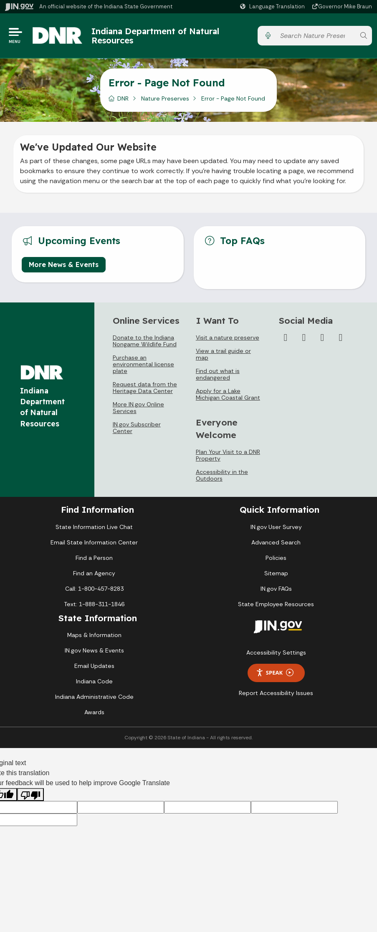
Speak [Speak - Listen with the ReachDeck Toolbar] (275, 673)
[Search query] (315, 36)
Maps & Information (94, 635)
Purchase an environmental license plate (143, 364)
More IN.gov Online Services (138, 408)
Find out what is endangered (218, 375)
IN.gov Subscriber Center (137, 428)
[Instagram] (304, 338)
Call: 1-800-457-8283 (94, 588)
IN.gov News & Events (94, 650)
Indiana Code (94, 681)
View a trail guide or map (223, 355)
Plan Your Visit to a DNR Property (228, 455)
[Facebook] (285, 338)
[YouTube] (322, 338)
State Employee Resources (276, 604)
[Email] (340, 338)
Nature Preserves (165, 99)
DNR (123, 99)
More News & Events (64, 265)
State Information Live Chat (94, 527)
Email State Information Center (94, 542)
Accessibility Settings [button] (276, 652)
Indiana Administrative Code (94, 696)
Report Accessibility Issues (276, 693)
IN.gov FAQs (276, 588)
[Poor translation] (30, 794)
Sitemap (276, 573)
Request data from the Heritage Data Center (145, 388)
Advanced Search (276, 542)
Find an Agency (94, 573)
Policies (276, 558)
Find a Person (94, 558)
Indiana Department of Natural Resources (155, 35)
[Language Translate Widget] (273, 7)
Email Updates (94, 666)
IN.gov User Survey (276, 527)
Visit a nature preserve (227, 338)
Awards (94, 712)
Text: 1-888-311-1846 (94, 604)
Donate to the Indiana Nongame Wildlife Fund (145, 341)
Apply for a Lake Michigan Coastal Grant (228, 395)
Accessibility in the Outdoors (222, 475)
